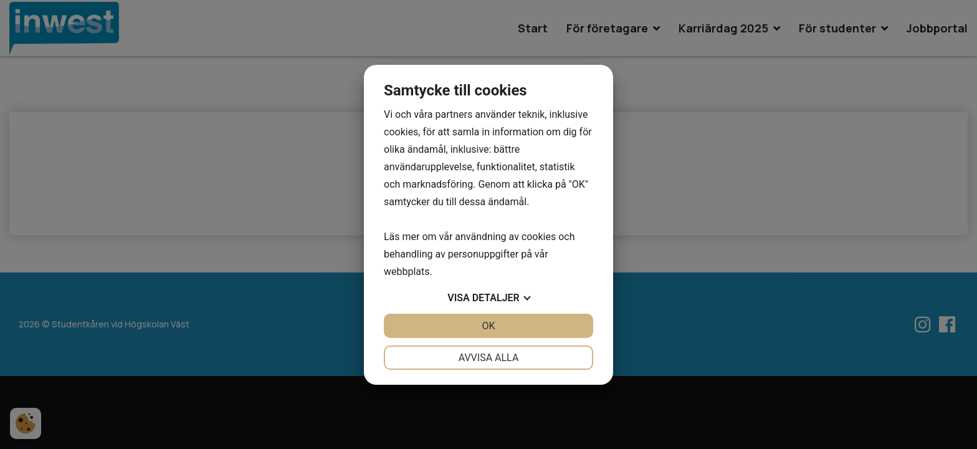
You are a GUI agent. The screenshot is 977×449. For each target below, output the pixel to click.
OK (488, 326)
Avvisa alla (489, 358)
